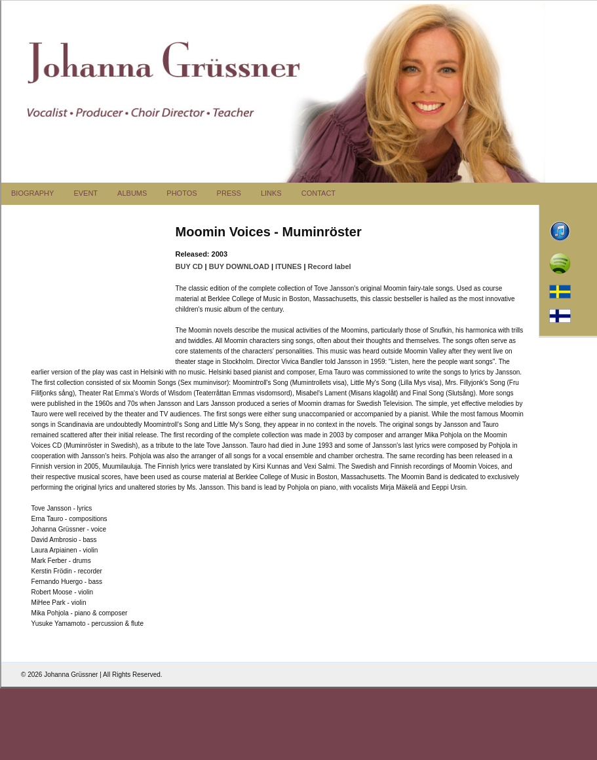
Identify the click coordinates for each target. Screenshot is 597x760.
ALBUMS (132, 193)
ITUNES (288, 266)
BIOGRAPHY (32, 193)
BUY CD (189, 266)
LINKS (271, 193)
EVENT (85, 193)
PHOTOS (181, 193)
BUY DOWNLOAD (239, 266)
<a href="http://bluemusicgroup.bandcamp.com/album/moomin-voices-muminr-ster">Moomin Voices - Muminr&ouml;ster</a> (97, 293)
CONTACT (318, 193)
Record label (329, 266)
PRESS (229, 193)
